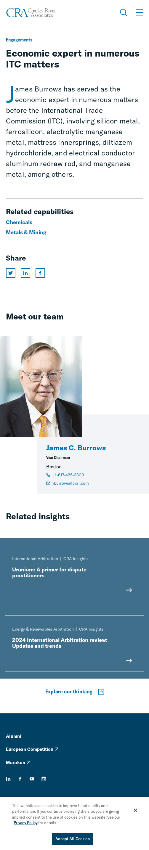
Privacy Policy (25, 823)
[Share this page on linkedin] (25, 273)
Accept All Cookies (72, 839)
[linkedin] (8, 779)
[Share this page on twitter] (10, 273)
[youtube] (32, 779)
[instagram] (43, 779)
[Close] (135, 811)
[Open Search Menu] (123, 12)
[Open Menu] (139, 12)
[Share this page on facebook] (40, 273)
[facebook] (20, 779)
